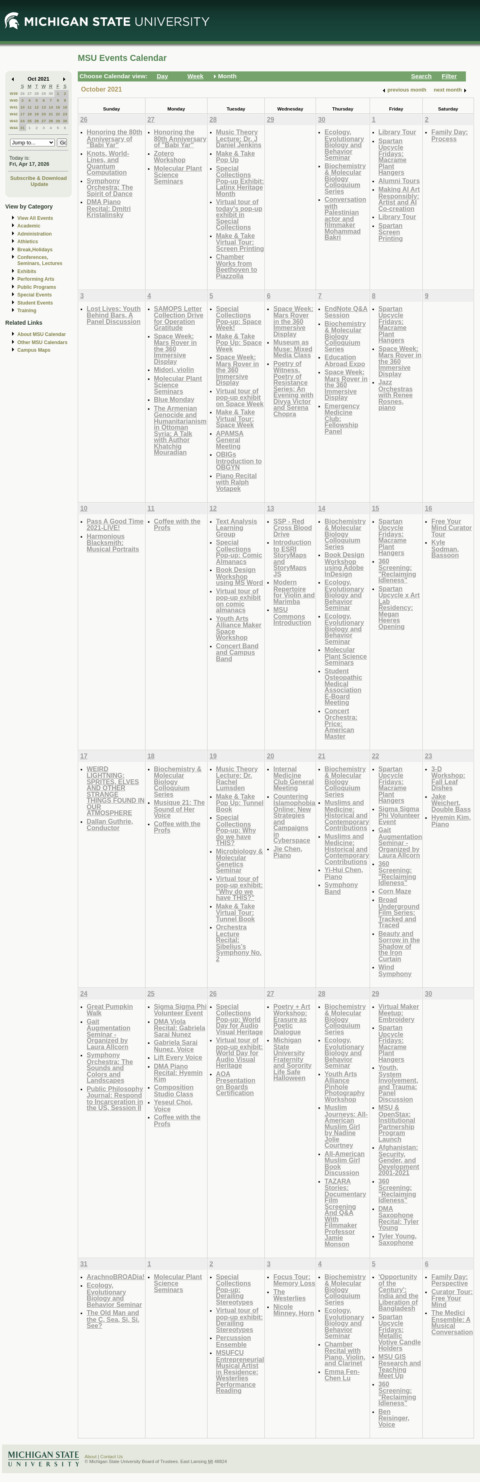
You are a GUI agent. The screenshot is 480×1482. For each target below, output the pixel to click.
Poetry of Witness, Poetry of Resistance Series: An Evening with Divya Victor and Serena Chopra (293, 388)
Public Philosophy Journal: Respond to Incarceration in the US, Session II (115, 1098)
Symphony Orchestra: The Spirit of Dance (110, 187)
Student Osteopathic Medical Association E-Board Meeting (343, 686)
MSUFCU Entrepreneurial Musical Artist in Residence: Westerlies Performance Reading (240, 1371)
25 (29, 121)
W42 (14, 114)
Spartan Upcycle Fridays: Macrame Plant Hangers (392, 156)
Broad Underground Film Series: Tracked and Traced (399, 912)
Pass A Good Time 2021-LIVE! (115, 525)
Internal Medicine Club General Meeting (293, 778)
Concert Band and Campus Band (237, 652)
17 (22, 114)
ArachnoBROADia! (116, 1276)
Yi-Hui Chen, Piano (343, 873)
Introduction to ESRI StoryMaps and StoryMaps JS (292, 558)
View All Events (35, 218)
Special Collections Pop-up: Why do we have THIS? (236, 830)
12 (36, 107)
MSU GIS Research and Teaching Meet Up (399, 1366)
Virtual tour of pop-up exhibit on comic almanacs (238, 600)
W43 (14, 121)
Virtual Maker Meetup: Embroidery (398, 1013)
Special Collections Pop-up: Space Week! (239, 318)
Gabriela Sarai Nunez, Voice (176, 1046)
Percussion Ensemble (233, 1341)
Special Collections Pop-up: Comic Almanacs (239, 552)
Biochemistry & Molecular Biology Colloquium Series (345, 178)
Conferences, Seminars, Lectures (39, 260)
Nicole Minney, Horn (293, 1310)
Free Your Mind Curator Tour (451, 528)
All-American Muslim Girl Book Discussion (344, 1163)
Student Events (35, 303)
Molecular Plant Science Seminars (178, 175)
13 (44, 107)
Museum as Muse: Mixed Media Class (292, 348)
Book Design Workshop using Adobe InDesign (344, 564)
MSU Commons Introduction (292, 616)
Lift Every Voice (178, 1057)
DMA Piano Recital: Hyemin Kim (178, 1072)
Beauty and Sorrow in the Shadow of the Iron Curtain (399, 946)
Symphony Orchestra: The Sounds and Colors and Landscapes (110, 1067)
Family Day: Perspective (449, 1280)
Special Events (34, 295)
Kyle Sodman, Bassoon (445, 549)
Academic (28, 226)
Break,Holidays (35, 250)
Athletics (27, 241)
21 (51, 114)
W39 (14, 93)
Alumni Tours (399, 180)
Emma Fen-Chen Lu (341, 1375)
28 (36, 93)
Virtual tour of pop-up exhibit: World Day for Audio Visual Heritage (239, 1052)
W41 (14, 107)
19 (36, 114)
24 (22, 121)
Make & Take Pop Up (235, 157)
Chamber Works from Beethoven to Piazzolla (236, 266)
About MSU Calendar (41, 334)
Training (26, 310)
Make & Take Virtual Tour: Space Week (235, 418)
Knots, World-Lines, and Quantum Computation (108, 163)
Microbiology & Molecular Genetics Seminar (239, 860)
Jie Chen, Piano (287, 852)
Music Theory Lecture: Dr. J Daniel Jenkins (239, 138)
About (91, 1456)
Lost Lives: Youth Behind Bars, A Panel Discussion (114, 315)
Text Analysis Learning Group (236, 528)
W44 (14, 127)
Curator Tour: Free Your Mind (452, 1298)
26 (22, 93)
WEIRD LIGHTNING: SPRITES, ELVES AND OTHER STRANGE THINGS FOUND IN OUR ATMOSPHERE (116, 791)
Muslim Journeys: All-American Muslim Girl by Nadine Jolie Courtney (346, 1126)
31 (22, 127)
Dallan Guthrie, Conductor (110, 825)
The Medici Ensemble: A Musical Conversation (452, 1322)
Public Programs (36, 287)
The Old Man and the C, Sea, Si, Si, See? (113, 1319)
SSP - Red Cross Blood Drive (292, 528)
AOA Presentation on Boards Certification (236, 1083)
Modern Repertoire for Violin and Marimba (294, 591)
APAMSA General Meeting (230, 440)
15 (58, 107)
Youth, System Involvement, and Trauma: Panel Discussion (398, 1083)
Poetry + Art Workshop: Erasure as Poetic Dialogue (291, 1019)
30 (51, 93)
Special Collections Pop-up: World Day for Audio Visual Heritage (239, 1019)
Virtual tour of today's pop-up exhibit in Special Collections (239, 214)
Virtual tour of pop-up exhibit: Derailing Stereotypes (239, 1320)
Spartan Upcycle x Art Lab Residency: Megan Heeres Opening (399, 607)
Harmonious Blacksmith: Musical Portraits (113, 542)
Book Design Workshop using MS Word (239, 576)
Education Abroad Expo (344, 360)
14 (51, 107)
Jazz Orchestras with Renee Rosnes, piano (395, 394)
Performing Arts (35, 279)
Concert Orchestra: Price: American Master (340, 723)
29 (44, 93)
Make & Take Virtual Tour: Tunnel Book (235, 912)
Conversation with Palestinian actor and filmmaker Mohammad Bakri (345, 218)
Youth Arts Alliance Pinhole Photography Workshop (344, 1086)
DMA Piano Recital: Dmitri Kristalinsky (109, 208)
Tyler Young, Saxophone (397, 1239)
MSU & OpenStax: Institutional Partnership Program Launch (397, 1123)
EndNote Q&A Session (346, 312)
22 (58, 114)
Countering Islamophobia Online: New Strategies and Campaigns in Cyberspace (294, 818)
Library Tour (397, 132)
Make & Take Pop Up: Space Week (239, 342)
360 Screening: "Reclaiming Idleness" (397, 570)
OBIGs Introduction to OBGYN (239, 461)
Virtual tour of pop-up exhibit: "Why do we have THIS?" (239, 888)
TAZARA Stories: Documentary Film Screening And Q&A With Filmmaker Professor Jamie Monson (345, 1212)
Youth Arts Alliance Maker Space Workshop (239, 628)
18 (29, 114)
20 (44, 114)
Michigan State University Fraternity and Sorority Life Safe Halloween (292, 1058)
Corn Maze (394, 891)
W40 (14, 100)
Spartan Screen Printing (390, 232)
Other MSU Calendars (42, 342)
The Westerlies (289, 1295)
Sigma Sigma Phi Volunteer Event (399, 815)
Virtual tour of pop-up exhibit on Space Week (240, 397)
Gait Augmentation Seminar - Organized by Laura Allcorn (400, 842)
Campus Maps (33, 350)
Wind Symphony (395, 970)
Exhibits (26, 271)
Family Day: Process (449, 135)
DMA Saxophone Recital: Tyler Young (398, 1218)
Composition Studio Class (174, 1090)
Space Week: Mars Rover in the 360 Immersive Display (175, 348)
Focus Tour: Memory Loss (294, 1280)
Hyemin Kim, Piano (451, 821)
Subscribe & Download (38, 178)
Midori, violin (174, 369)
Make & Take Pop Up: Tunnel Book (240, 803)
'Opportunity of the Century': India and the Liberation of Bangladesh (398, 1292)
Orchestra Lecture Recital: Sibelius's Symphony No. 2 (239, 942)
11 (29, 107)
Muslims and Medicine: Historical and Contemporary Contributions (346, 815)
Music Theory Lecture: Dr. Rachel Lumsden (237, 778)
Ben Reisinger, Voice (393, 1418)
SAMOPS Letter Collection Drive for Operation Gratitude (179, 318)
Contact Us (111, 1456)
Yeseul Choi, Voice (173, 1105)
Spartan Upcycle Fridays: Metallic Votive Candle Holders (399, 1332)
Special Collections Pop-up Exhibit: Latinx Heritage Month (240, 181)
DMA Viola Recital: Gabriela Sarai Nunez (180, 1028)
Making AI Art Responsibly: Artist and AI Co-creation (399, 199)
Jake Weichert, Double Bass (451, 803)
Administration (34, 234)
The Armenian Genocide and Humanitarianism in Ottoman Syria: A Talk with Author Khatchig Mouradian (180, 430)
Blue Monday (174, 399)
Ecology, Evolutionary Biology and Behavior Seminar (344, 144)
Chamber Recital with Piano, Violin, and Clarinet (344, 1353)
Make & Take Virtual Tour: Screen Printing (240, 242)
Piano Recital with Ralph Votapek (236, 482)
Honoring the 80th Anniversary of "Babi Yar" (114, 138)
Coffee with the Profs (177, 525)
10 (22, 107)
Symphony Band (341, 888)
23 (65, 114)
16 (65, 107)
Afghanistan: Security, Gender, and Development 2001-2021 (398, 1160)
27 (29, 93)
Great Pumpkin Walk (110, 1010)
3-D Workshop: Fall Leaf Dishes (448, 778)
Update (39, 184)
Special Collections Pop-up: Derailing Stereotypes (235, 1289)
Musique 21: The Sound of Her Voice (179, 809)
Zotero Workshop (170, 157)
